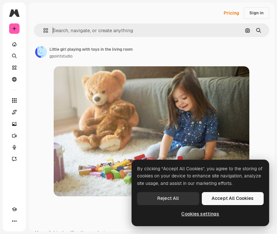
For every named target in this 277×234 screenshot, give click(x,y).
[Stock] (14, 67)
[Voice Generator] (14, 147)
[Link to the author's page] (41, 52)
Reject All (168, 198)
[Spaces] (14, 112)
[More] (14, 221)
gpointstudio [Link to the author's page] (61, 56)
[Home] (14, 44)
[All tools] (14, 100)
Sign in (256, 13)
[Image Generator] (14, 124)
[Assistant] (14, 159)
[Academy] (14, 209)
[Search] (14, 56)
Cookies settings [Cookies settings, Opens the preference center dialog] (200, 214)
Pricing (231, 13)
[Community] (14, 79)
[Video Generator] (14, 135)
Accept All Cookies (233, 198)
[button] (43, 30)
